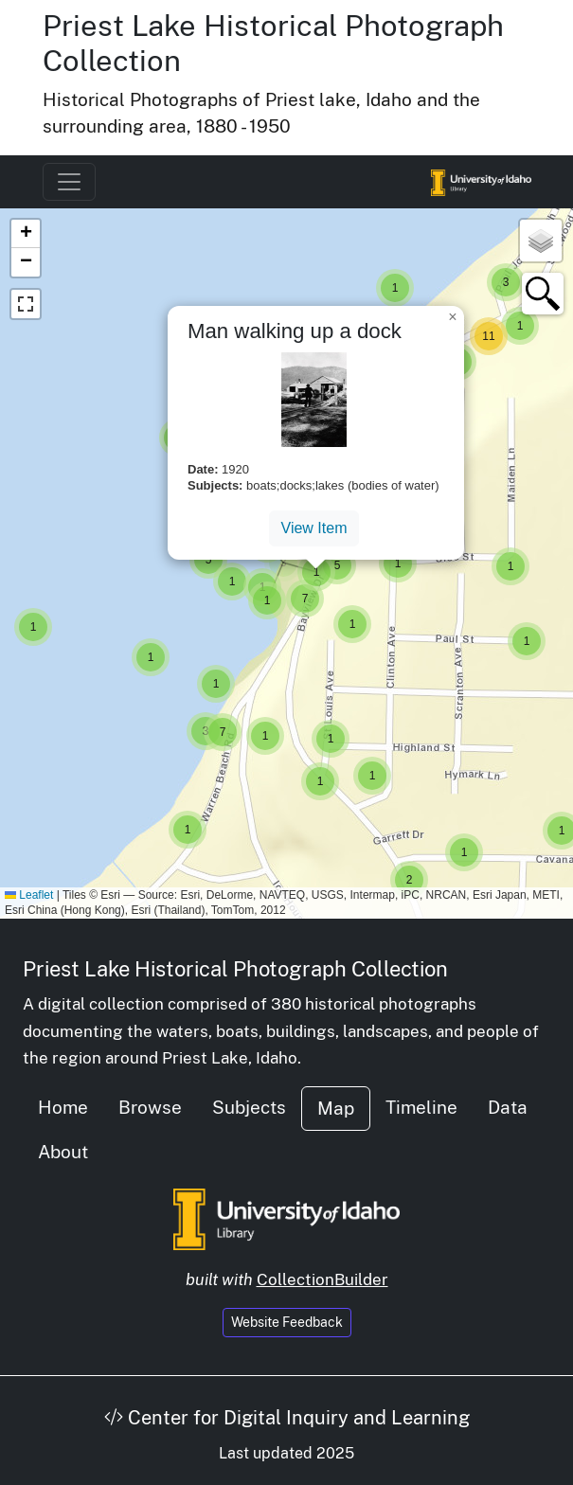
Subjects (249, 1107)
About (63, 1151)
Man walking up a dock (295, 331)
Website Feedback (287, 1322)
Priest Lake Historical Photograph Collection (235, 969)
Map (335, 1108)
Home (63, 1107)
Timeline (421, 1107)
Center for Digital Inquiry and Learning (287, 1417)
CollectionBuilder (322, 1279)
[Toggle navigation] (69, 182)
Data (508, 1107)
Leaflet (29, 895)
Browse (150, 1107)
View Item (314, 528)
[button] (33, 627)
